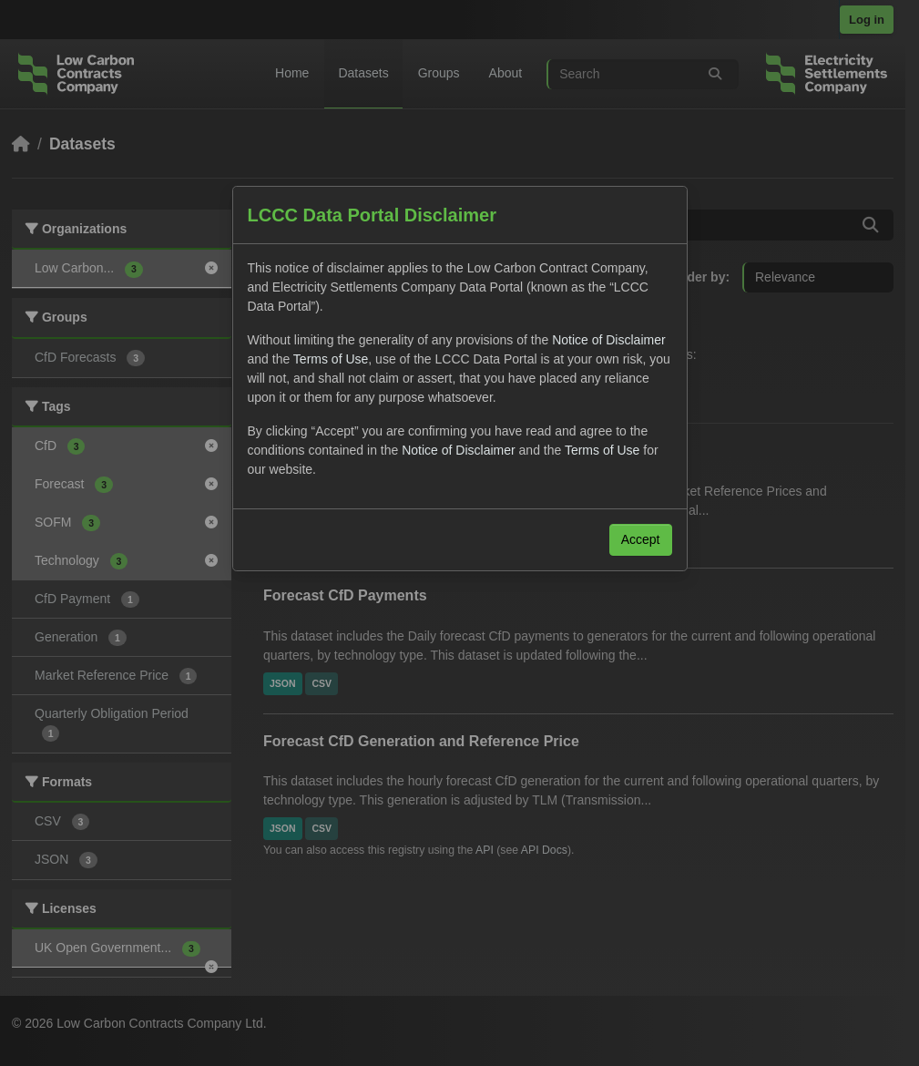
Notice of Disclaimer (608, 340)
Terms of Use (330, 359)
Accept (640, 539)
